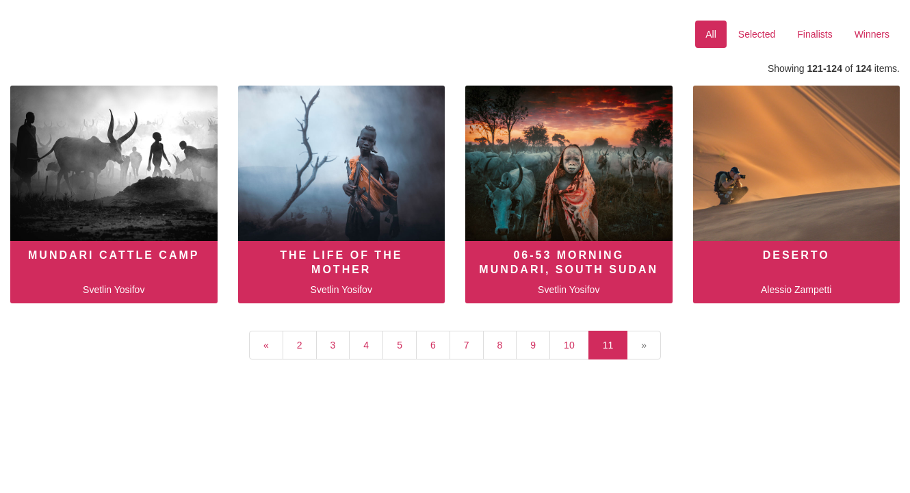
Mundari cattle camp (113, 255)
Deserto (796, 255)
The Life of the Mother (341, 262)
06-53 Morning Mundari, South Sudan (568, 262)
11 (608, 345)
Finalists (814, 34)
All (710, 34)
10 (569, 345)
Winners (872, 34)
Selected (756, 34)
